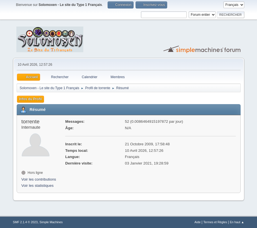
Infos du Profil (30, 99)
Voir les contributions (38, 179)
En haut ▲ (237, 222)
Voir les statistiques (37, 185)
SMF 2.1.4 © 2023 (25, 222)
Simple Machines (51, 222)
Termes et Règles (215, 222)
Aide (198, 222)
